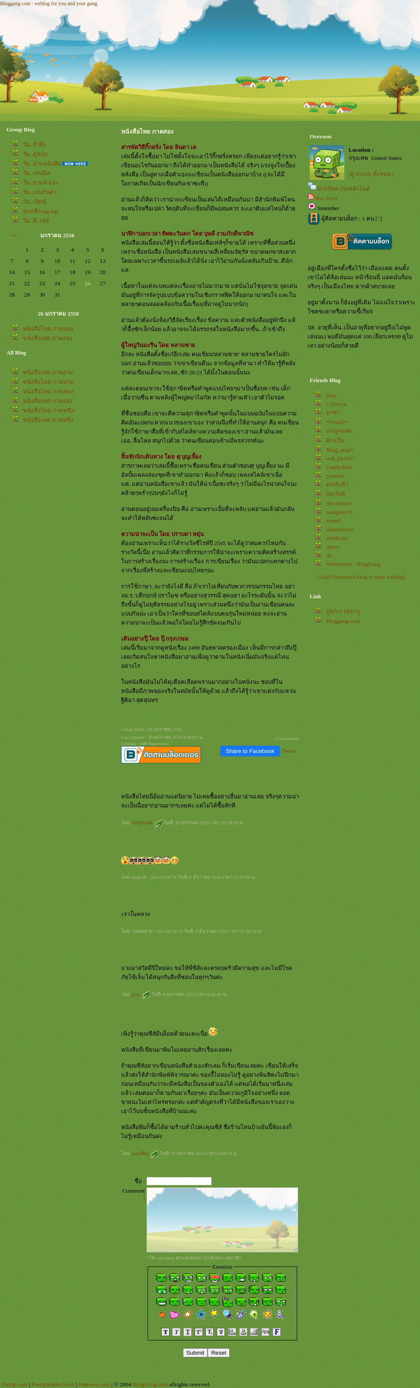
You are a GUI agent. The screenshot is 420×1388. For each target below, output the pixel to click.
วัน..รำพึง (34, 144)
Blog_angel (339, 450)
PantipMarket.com (53, 1384)
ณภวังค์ (335, 494)
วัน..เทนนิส (36, 173)
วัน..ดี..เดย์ (36, 220)
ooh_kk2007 (340, 458)
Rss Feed (326, 198)
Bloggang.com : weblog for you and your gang (48, 3)
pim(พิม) (145, 1153)
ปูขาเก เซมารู (342, 611)
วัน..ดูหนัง (35, 154)
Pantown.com (94, 1384)
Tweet (289, 750)
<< (13, 235)
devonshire (338, 503)
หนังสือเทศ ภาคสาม (48, 372)
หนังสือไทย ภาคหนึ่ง (48, 410)
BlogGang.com (150, 1384)
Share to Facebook (250, 751)
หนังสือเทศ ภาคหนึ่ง (48, 420)
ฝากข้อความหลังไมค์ (343, 188)
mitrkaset (337, 538)
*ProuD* (336, 422)
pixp (141, 994)
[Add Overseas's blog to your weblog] (362, 577)
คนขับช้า (337, 484)
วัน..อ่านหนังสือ (42, 163)
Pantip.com (14, 1384)
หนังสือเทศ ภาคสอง (47, 338)
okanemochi (340, 529)
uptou (332, 546)
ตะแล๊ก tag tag (40, 211)
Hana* (333, 520)
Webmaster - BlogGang (353, 564)
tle (329, 555)
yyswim (335, 475)
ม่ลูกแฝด (147, 822)
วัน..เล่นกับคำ (39, 192)
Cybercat (336, 404)
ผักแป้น (335, 440)
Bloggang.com (343, 621)
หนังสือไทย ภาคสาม (48, 382)
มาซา (333, 412)
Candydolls (339, 467)
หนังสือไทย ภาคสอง (48, 328)
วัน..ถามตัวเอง (41, 182)
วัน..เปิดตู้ (34, 201)
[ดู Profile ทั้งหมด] (371, 174)
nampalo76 (339, 512)
